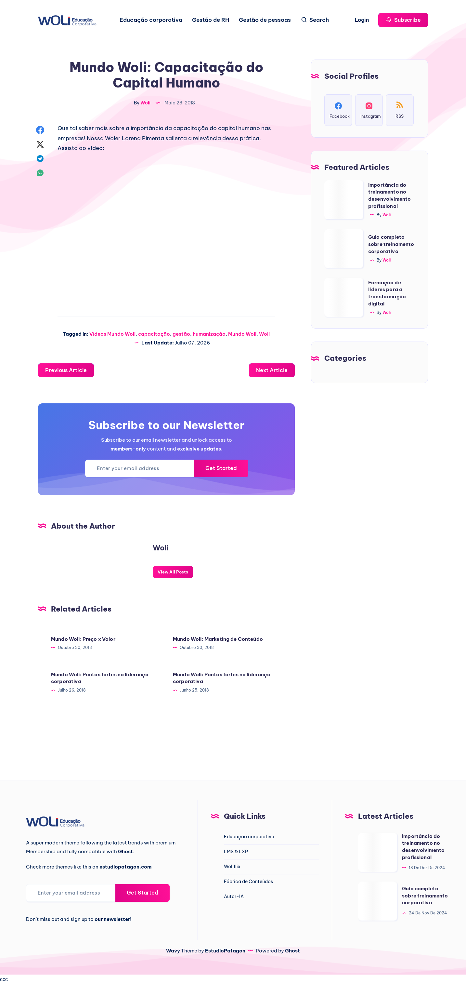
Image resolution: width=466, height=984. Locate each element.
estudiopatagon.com (125, 867)
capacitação (154, 334)
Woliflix (232, 866)
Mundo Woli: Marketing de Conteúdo (218, 639)
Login (362, 20)
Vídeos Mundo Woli (112, 334)
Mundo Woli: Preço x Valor (83, 639)
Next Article (272, 370)
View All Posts (173, 571)
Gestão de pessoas (265, 20)
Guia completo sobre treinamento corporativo (391, 244)
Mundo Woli (242, 334)
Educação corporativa (151, 20)
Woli (264, 334)
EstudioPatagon (225, 951)
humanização (209, 334)
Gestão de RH (210, 20)
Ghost (292, 951)
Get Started (221, 468)
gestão (181, 334)
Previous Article (66, 370)
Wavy (173, 951)
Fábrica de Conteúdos (248, 881)
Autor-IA (234, 896)
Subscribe (403, 19)
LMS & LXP (236, 852)
